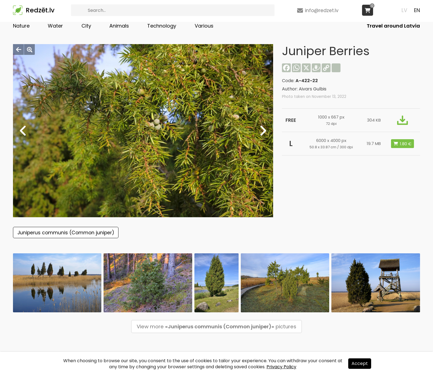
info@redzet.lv (322, 10)
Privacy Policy (281, 367)
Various (204, 25)
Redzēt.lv (40, 10)
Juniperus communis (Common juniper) (65, 232)
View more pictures (216, 326)
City (86, 25)
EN (417, 10)
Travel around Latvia (393, 25)
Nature (21, 25)
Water (55, 25)
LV (404, 10)
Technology (161, 25)
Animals (119, 25)
